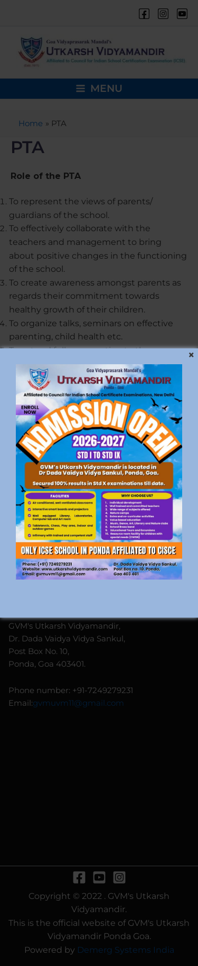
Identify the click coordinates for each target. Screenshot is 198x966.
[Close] (191, 355)
